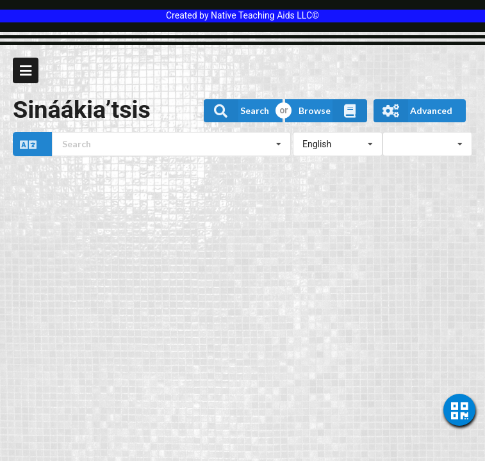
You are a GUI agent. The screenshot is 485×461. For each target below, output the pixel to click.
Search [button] (236, 110)
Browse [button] (333, 110)
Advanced (413, 110)
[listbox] (337, 144)
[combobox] (171, 144)
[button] (152, 144)
